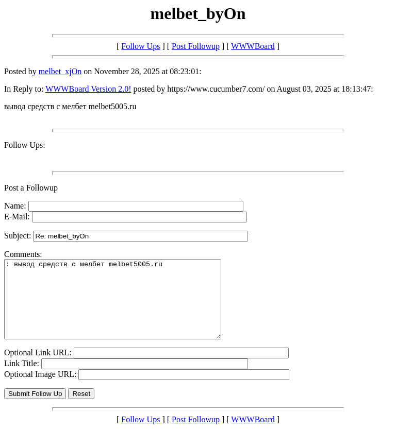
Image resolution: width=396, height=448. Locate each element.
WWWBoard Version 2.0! (88, 88)
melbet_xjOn (60, 71)
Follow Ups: (24, 145)
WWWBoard (252, 46)
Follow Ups (140, 46)
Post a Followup (31, 187)
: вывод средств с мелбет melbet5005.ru (125, 307)
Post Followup (196, 46)
